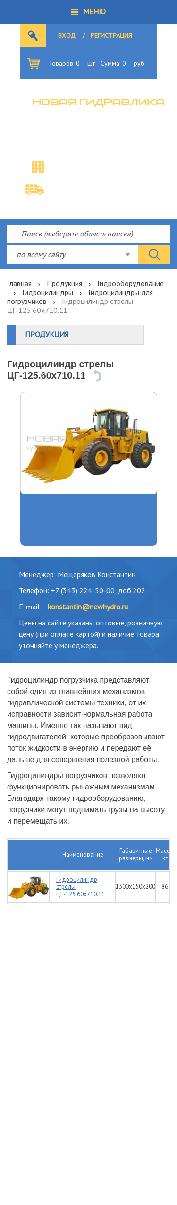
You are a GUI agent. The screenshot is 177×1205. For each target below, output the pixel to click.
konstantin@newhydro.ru (88, 606)
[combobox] (72, 254)
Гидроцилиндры (47, 292)
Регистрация (111, 35)
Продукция (64, 283)
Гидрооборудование (130, 283)
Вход (67, 35)
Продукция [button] (46, 334)
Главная (19, 283)
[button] (88, 12)
